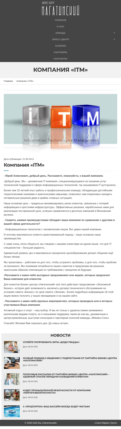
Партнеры (60, 52)
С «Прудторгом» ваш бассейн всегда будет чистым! (56, 406)
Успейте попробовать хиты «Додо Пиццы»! (51, 342)
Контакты (60, 58)
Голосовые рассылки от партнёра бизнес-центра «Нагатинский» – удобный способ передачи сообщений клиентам (66, 375)
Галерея (60, 45)
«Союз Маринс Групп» (105, 423)
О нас (60, 26)
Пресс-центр (60, 39)
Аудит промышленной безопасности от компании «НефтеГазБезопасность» (57, 391)
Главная (60, 20)
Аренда (60, 33)
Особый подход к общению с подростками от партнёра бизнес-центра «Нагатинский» (70, 359)
